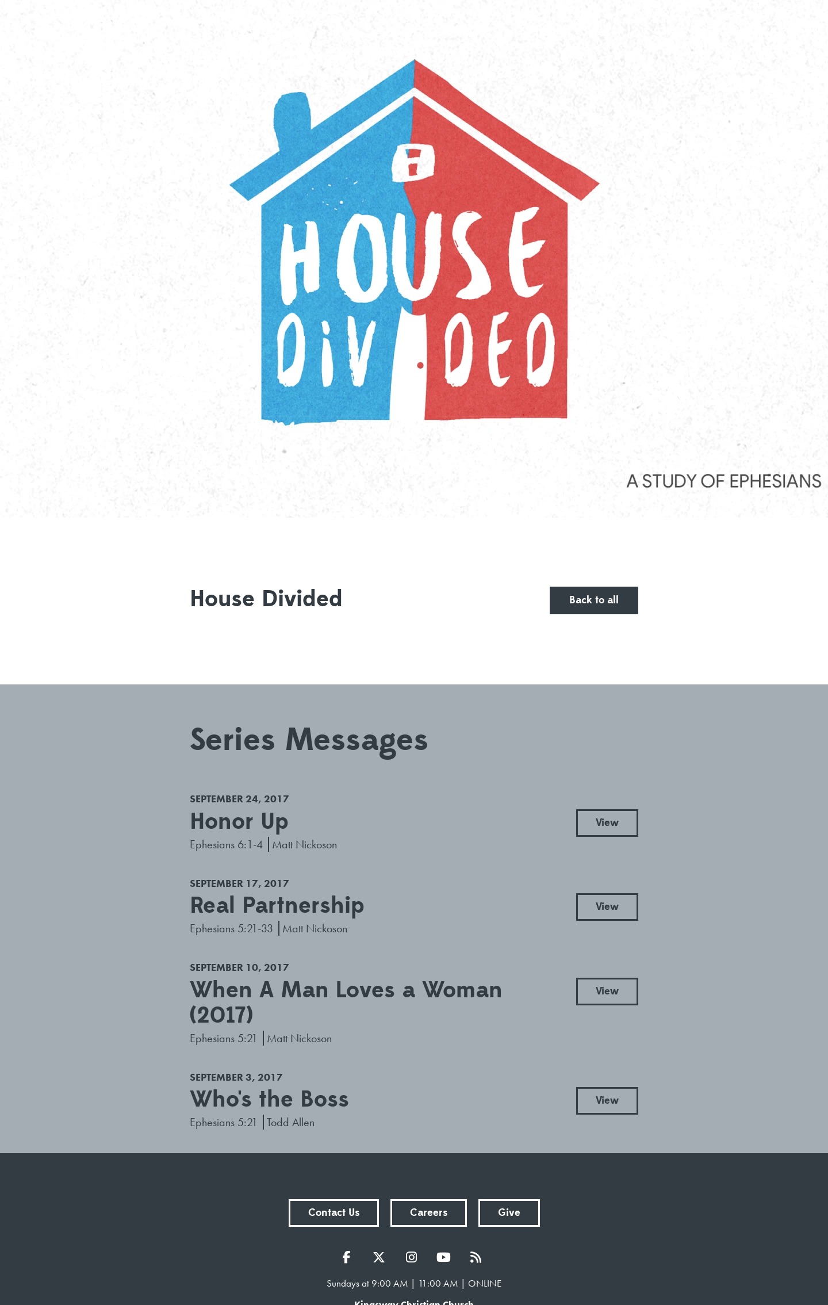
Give (666, 32)
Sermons (465, 32)
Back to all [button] (594, 600)
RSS (478, 1257)
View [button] (607, 822)
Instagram (414, 1257)
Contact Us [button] (333, 1212)
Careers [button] (428, 1212)
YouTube (446, 1257)
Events (537, 32)
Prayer (604, 32)
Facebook (349, 1257)
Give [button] (509, 1212)
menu (727, 32)
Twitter (381, 1257)
